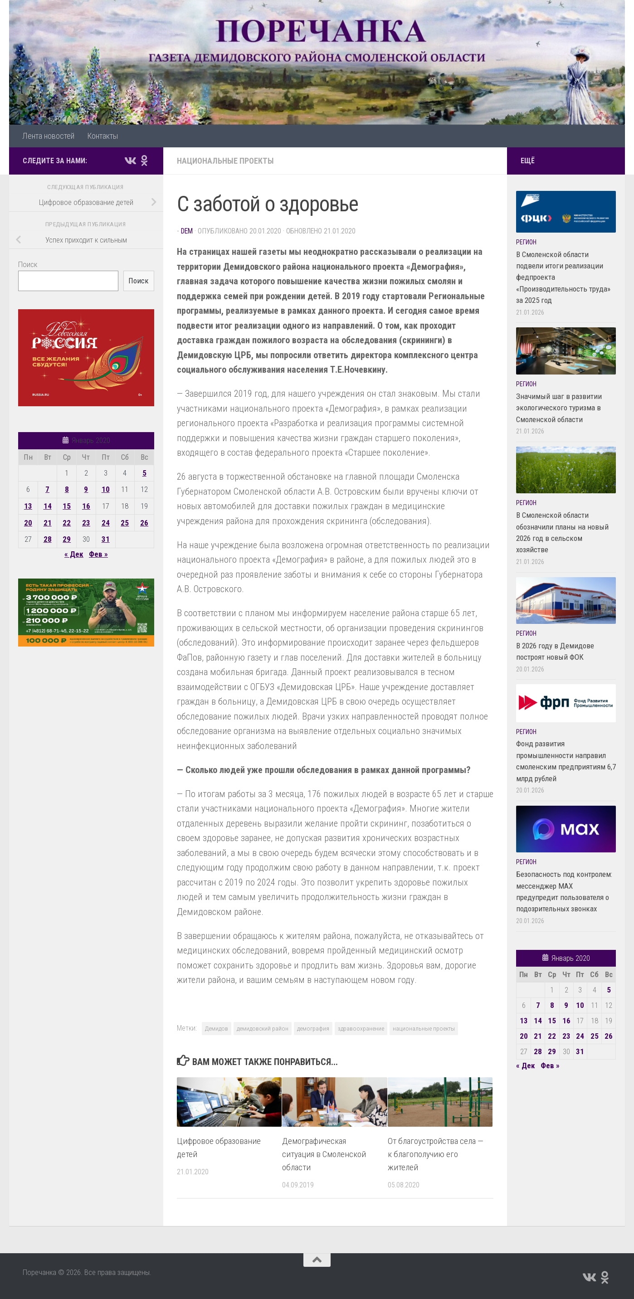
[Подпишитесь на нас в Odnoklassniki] (144, 160)
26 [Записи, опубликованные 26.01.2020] (144, 522)
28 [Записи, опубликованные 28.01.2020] (48, 539)
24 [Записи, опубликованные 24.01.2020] (106, 522)
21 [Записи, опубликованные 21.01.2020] (48, 522)
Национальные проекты (225, 160)
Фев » (98, 554)
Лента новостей (48, 136)
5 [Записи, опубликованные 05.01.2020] (144, 472)
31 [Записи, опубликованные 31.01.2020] (106, 539)
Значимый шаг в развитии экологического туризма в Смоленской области (559, 408)
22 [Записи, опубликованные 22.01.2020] (67, 522)
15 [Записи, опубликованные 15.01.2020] (67, 506)
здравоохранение (361, 1028)
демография (313, 1028)
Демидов (216, 1028)
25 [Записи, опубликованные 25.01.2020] (125, 522)
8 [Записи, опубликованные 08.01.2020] (67, 489)
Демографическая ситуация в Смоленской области (324, 1154)
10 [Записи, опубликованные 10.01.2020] (106, 489)
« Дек (73, 554)
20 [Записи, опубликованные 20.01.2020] (28, 522)
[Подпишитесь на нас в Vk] (129, 160)
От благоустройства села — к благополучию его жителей (435, 1154)
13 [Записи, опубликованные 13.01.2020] (28, 506)
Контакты (102, 136)
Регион (526, 242)
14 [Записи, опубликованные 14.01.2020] (48, 506)
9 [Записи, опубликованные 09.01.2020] (86, 489)
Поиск (27, 264)
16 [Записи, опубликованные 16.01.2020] (86, 506)
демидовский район (262, 1028)
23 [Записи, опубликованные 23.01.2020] (86, 522)
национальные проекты (424, 1028)
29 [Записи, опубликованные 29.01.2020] (67, 539)
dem (187, 231)
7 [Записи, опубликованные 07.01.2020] (47, 489)
